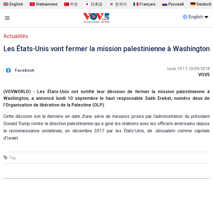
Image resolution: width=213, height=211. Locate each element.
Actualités (15, 36)
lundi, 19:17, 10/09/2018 (188, 68)
